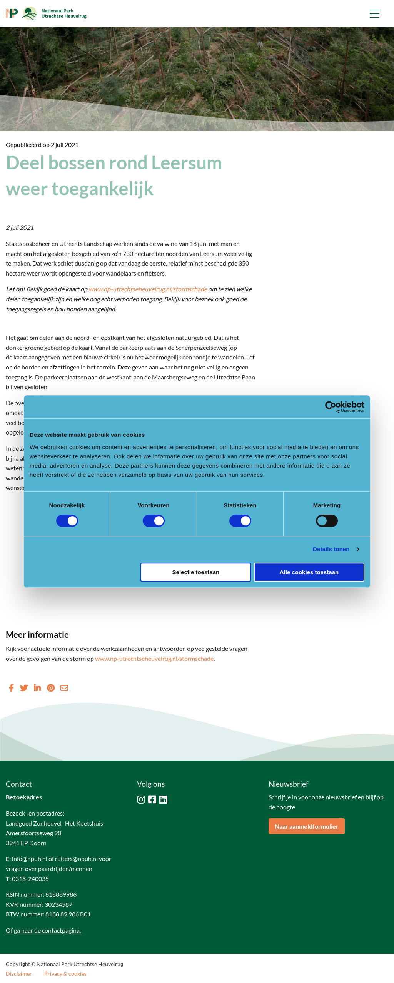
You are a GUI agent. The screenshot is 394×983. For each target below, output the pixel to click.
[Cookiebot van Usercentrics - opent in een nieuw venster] (330, 407)
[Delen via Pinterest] (50, 688)
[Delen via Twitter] (24, 688)
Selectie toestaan (196, 572)
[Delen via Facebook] (11, 688)
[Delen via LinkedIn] (37, 688)
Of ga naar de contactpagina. (43, 930)
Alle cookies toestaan (309, 572)
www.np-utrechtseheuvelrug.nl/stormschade (147, 289)
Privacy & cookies (65, 973)
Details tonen (331, 549)
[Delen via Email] (64, 688)
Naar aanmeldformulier (307, 826)
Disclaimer (19, 973)
